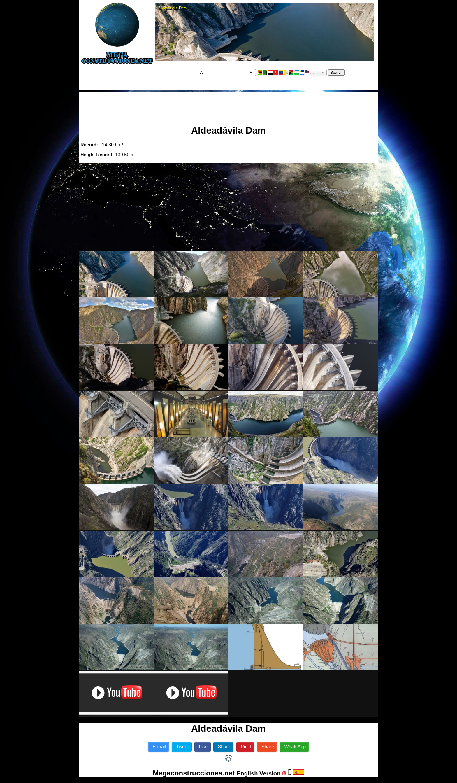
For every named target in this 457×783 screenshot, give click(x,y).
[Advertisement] (228, 106)
